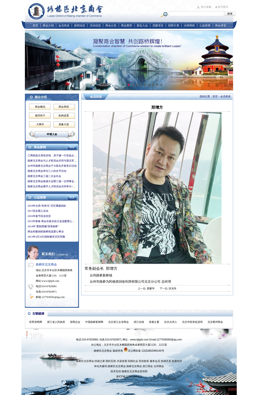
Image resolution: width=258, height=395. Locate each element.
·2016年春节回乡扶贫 (39, 216)
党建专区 (158, 25)
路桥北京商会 (134, 366)
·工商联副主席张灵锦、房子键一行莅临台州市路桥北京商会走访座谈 (66, 155)
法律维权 (189, 25)
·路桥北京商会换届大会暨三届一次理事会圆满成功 (55, 181)
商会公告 (111, 25)
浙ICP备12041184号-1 (129, 376)
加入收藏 (206, 6)
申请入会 (52, 134)
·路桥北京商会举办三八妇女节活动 (46, 170)
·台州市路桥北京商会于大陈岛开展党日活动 (52, 165)
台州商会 (159, 366)
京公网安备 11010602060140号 (144, 349)
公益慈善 (205, 25)
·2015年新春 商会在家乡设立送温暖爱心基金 (52, 221)
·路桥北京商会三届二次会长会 (44, 176)
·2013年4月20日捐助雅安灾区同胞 (46, 236)
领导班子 (40, 115)
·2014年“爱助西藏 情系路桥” (43, 226)
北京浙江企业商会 (118, 321)
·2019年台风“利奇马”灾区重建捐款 (46, 205)
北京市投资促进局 (192, 321)
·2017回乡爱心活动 (37, 210)
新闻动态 (79, 25)
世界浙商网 (35, 321)
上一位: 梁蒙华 (146, 288)
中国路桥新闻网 (94, 321)
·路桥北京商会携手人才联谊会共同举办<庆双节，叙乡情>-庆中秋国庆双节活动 (72, 186)
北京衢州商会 (215, 321)
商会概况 (40, 106)
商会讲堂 (220, 25)
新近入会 (142, 25)
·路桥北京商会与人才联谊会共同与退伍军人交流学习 (57, 160)
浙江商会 (148, 366)
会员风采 (64, 25)
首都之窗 (154, 321)
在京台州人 (170, 321)
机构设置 (64, 115)
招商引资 (173, 25)
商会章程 (64, 106)
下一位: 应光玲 (168, 288)
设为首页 (223, 6)
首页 (35, 25)
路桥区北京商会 (117, 366)
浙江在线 (139, 321)
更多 (72, 147)
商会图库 (126, 25)
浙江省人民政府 (56, 321)
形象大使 (64, 124)
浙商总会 (75, 321)
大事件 (40, 124)
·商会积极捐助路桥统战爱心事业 (45, 231)
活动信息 (95, 25)
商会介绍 (48, 25)
